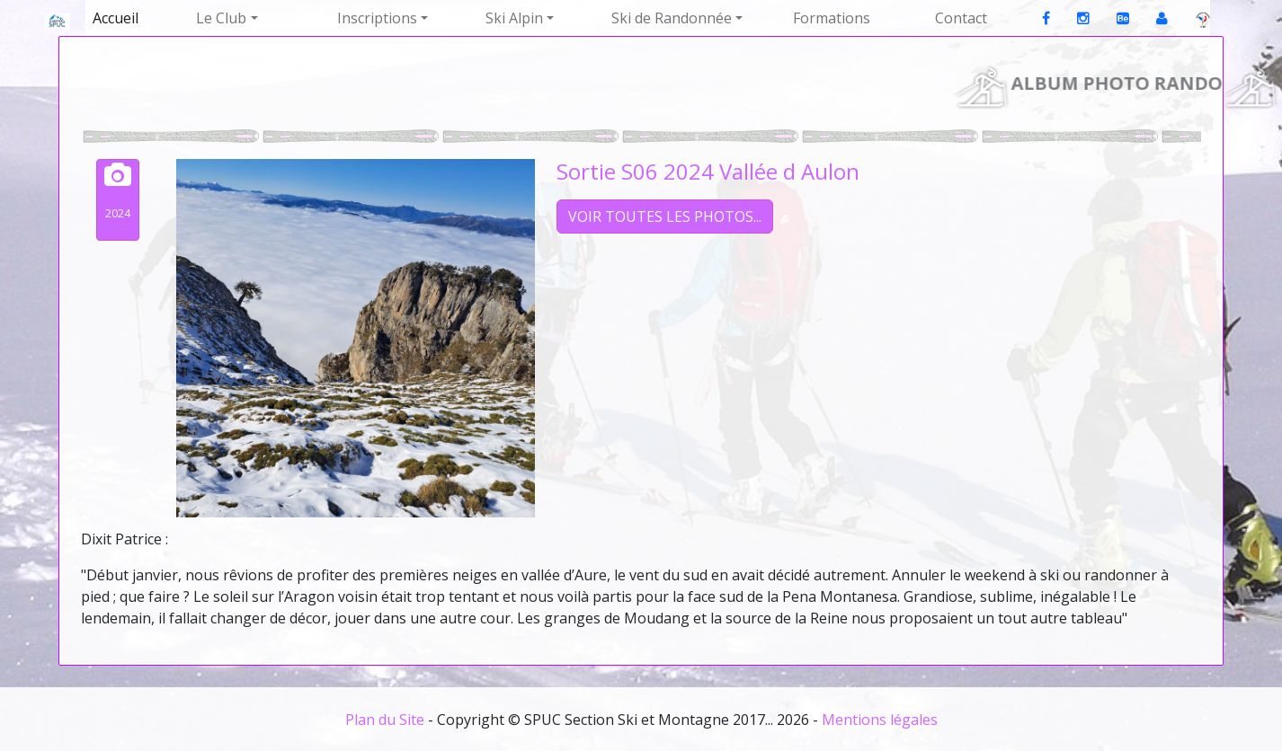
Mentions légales (880, 719)
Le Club (221, 18)
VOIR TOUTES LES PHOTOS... (664, 216)
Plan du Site (384, 719)
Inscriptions (377, 18)
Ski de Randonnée (671, 18)
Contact (961, 18)
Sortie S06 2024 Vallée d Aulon (707, 171)
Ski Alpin (514, 18)
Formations (831, 18)
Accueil (115, 18)
